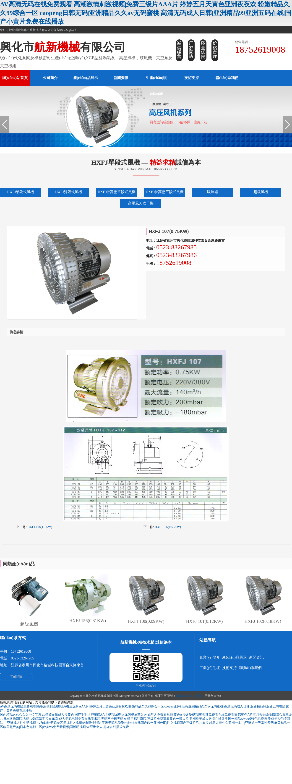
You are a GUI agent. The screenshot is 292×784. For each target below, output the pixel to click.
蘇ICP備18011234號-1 (190, 695)
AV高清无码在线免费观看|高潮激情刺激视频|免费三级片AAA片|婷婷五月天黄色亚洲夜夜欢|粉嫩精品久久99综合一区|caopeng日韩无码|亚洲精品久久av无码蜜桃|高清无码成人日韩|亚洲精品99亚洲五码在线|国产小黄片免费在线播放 (145, 13)
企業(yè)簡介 (209, 657)
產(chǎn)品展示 (85, 78)
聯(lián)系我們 (227, 78)
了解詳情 (16, 676)
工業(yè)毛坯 (209, 668)
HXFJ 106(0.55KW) (168, 527)
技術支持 (191, 78)
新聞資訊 (121, 78)
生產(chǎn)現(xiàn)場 (156, 86)
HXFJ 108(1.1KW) (39, 527)
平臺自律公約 (213, 695)
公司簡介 (50, 78)
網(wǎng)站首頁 (15, 78)
